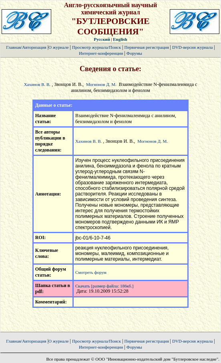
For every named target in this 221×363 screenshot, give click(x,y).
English (120, 39)
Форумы (134, 53)
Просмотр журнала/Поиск (96, 47)
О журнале (58, 47)
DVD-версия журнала (192, 47)
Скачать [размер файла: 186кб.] (104, 285)
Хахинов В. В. (37, 84)
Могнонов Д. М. (101, 84)
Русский (102, 39)
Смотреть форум (90, 272)
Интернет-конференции (101, 53)
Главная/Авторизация (26, 47)
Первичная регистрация (147, 47)
